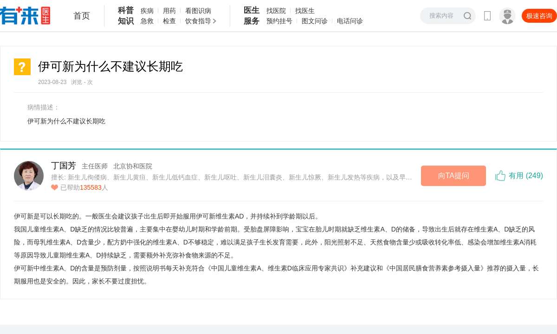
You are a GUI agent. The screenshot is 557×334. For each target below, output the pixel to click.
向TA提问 (453, 176)
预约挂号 (279, 21)
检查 (169, 21)
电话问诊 (350, 21)
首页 (81, 15)
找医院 (276, 10)
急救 (147, 21)
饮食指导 (198, 21)
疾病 (147, 10)
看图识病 (198, 10)
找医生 (305, 10)
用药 (169, 10)
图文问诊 (315, 21)
